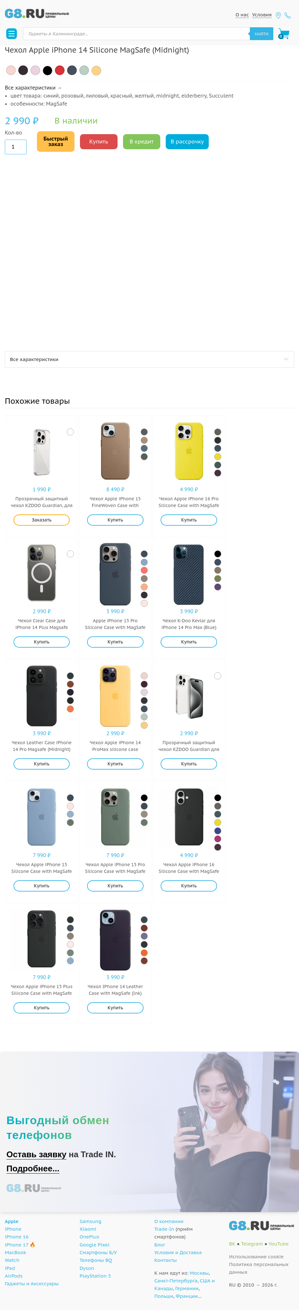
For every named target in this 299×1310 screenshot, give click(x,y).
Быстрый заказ (55, 141)
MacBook (15, 1252)
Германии (186, 1288)
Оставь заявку (36, 1154)
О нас (242, 15)
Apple (12, 1221)
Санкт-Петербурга (176, 1281)
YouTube (278, 1244)
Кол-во (13, 132)
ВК (232, 1244)
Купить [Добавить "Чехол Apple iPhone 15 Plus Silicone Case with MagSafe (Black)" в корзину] (41, 1008)
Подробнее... (32, 1168)
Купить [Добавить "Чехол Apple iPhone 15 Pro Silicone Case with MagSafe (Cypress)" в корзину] (115, 886)
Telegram (252, 1244)
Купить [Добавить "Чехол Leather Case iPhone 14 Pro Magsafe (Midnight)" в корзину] (41, 764)
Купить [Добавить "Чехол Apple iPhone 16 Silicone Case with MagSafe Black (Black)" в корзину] (189, 886)
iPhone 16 (17, 1237)
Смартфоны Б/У (98, 1252)
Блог (159, 1245)
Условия (262, 15)
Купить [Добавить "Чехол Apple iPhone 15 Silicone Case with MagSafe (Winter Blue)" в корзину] (41, 886)
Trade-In (164, 1229)
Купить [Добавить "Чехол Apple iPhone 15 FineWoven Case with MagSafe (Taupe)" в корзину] (115, 520)
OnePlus (89, 1237)
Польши (163, 1296)
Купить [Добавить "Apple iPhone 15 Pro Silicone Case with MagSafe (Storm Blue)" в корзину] (115, 642)
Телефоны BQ (96, 1260)
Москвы (199, 1273)
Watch (12, 1260)
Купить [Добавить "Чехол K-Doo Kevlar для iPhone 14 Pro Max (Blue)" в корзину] (189, 642)
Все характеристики (34, 359)
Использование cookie (256, 1257)
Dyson (87, 1268)
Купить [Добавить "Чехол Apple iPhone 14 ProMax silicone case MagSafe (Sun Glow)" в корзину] (115, 764)
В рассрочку (187, 141)
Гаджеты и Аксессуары (31, 1283)
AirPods (13, 1276)
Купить (98, 141)
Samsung (90, 1221)
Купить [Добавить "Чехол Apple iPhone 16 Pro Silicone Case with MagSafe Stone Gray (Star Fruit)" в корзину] (189, 520)
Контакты (165, 1260)
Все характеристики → (33, 87)
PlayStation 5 (95, 1276)
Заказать (41, 520)
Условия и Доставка (178, 1252)
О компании (169, 1221)
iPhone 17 (16, 1245)
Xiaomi (88, 1229)
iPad (10, 1268)
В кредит (142, 141)
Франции (187, 1296)
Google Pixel (95, 1245)
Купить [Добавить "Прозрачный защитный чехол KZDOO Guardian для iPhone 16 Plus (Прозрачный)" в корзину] (189, 764)
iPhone (13, 1229)
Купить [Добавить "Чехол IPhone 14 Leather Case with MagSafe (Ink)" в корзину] (115, 1008)
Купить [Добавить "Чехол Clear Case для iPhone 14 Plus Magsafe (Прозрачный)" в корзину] (41, 642)
